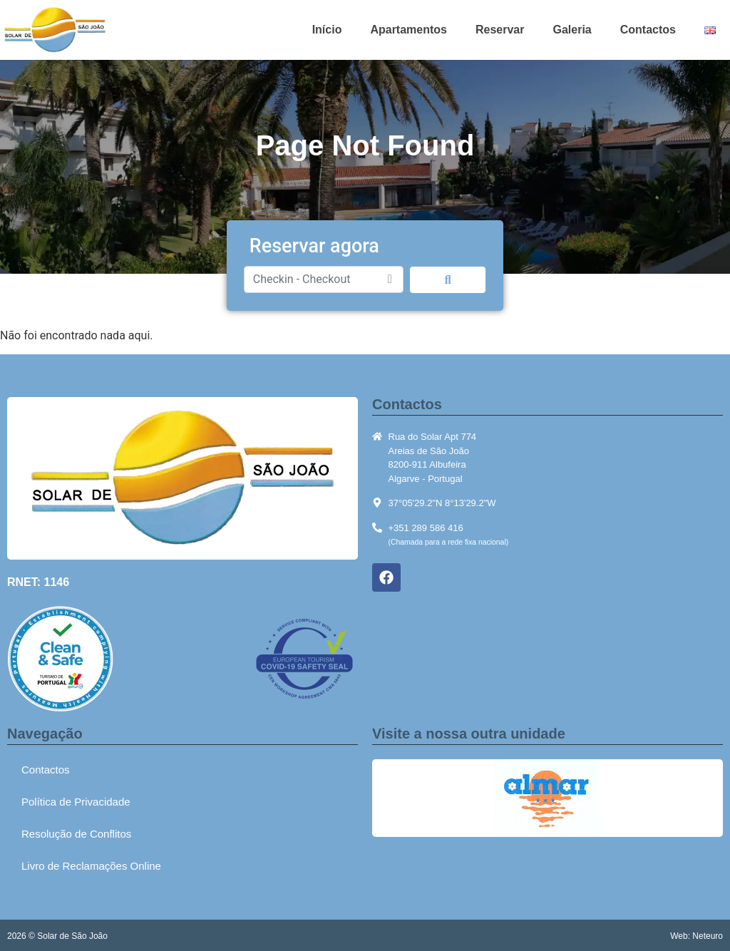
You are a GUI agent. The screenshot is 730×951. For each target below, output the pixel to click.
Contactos (648, 30)
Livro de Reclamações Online (91, 866)
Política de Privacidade (75, 802)
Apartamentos (408, 30)
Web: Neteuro (696, 936)
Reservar (500, 30)
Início (327, 30)
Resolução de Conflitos (76, 834)
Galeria (571, 30)
